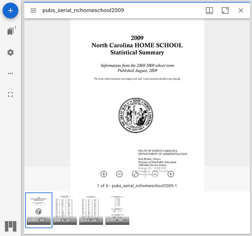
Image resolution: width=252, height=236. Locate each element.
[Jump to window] (10, 31)
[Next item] (171, 174)
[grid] (137, 212)
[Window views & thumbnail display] (209, 10)
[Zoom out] (119, 174)
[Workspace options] (10, 73)
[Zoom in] (104, 174)
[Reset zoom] (135, 174)
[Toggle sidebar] (33, 10)
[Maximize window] (225, 10)
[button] (39, 210)
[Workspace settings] (10, 52)
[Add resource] (10, 10)
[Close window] (241, 10)
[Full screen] (10, 94)
